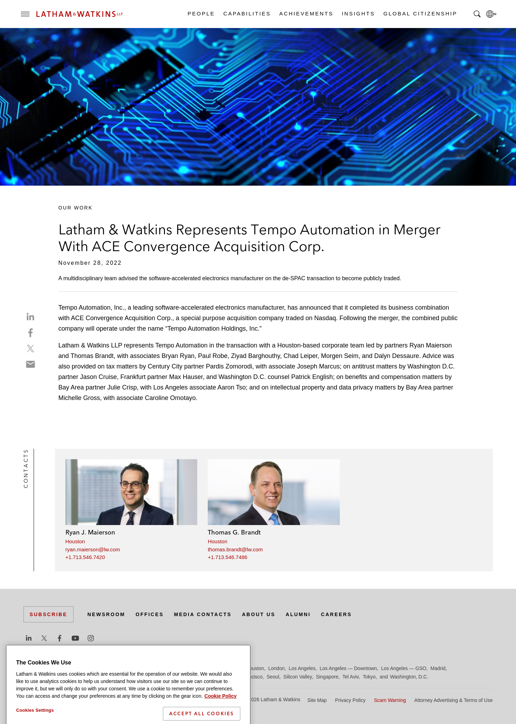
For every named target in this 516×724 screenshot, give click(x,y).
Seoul (273, 677)
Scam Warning (390, 700)
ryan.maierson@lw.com (93, 549)
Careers (336, 614)
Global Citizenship (420, 13)
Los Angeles (302, 668)
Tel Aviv (351, 677)
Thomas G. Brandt (234, 532)
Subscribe (49, 614)
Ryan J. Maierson (90, 532)
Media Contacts (203, 614)
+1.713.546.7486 (227, 557)
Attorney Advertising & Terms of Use (453, 700)
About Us (259, 614)
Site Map (316, 700)
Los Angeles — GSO (403, 668)
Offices (150, 614)
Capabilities (246, 13)
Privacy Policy (350, 700)
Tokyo (369, 677)
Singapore (327, 677)
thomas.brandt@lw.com (235, 549)
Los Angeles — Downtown (348, 668)
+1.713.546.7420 (85, 557)
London (276, 668)
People (201, 13)
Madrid (438, 668)
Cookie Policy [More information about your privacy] (221, 709)
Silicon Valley (297, 677)
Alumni (298, 614)
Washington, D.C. (409, 677)
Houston (75, 541)
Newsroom (106, 614)
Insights (358, 13)
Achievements (305, 13)
